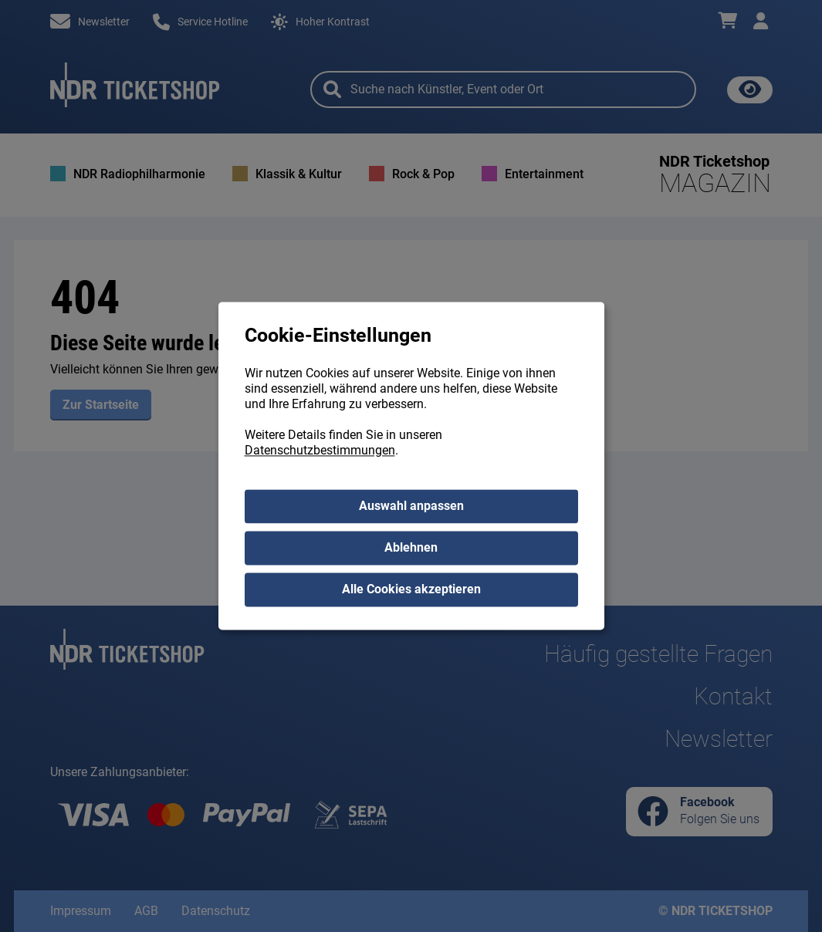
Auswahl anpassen (411, 506)
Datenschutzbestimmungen (320, 451)
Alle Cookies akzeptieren (411, 589)
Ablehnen (411, 548)
